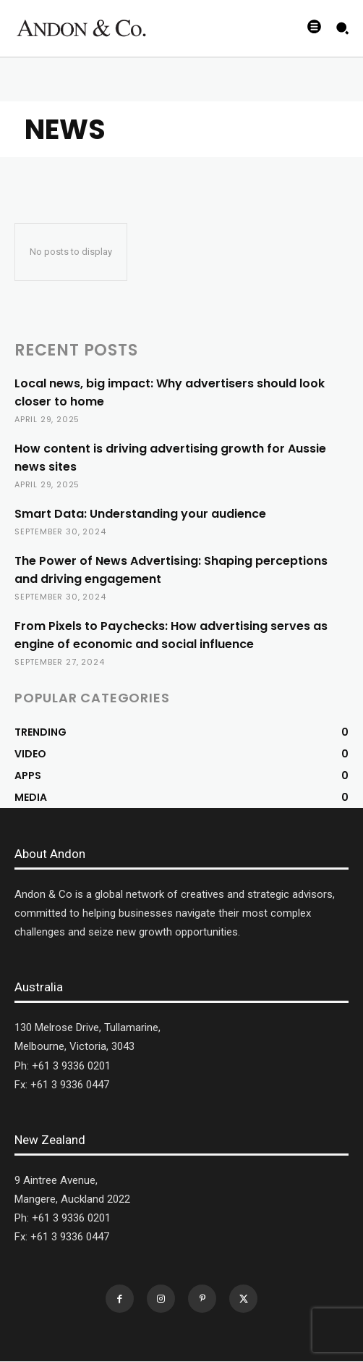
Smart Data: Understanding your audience (140, 513)
